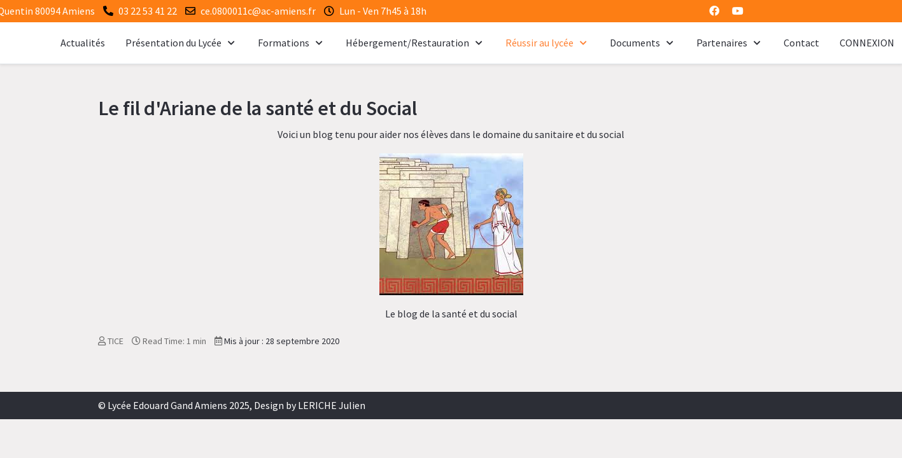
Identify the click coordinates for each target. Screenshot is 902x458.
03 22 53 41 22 (147, 10)
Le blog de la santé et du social (451, 313)
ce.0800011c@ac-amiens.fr (258, 10)
